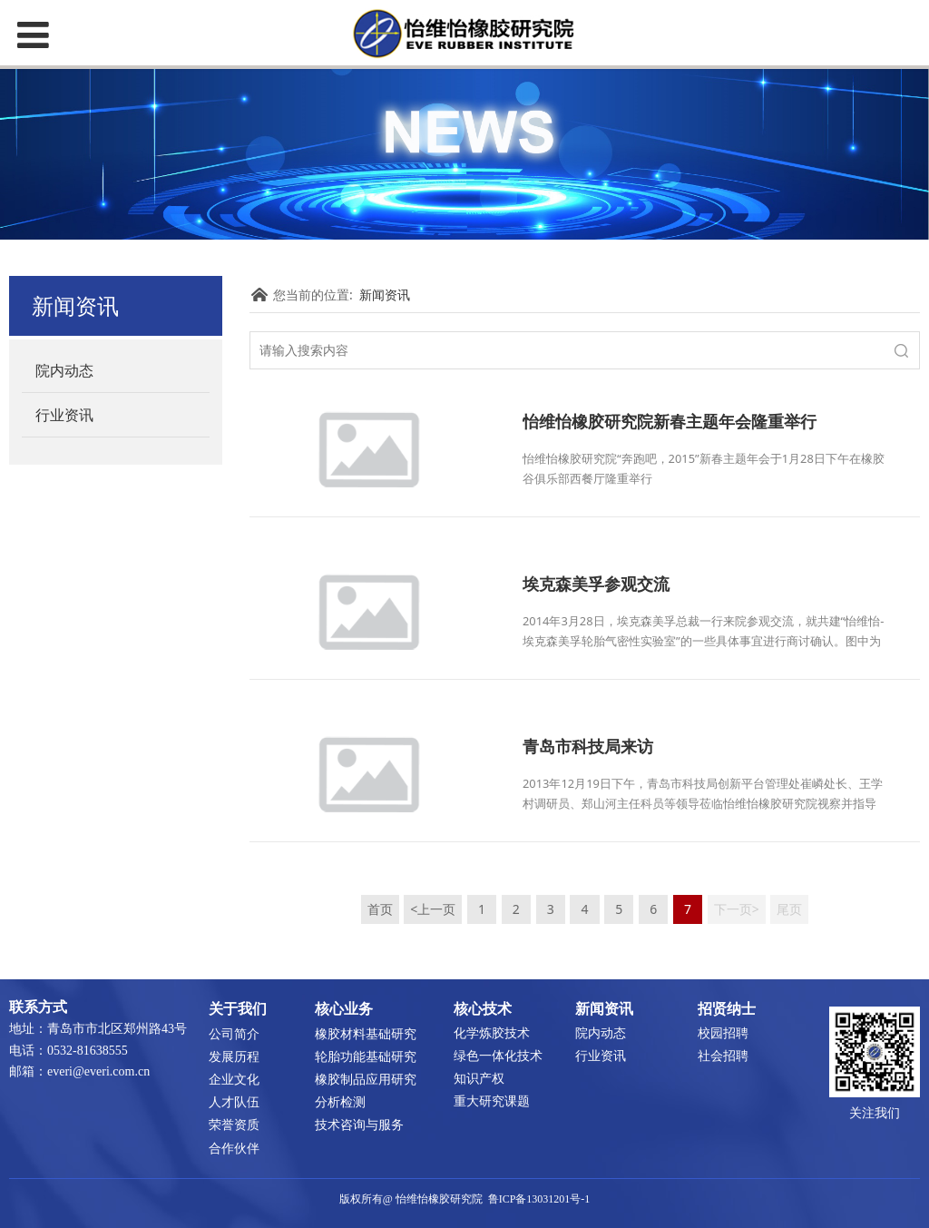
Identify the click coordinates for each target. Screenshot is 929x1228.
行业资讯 (64, 415)
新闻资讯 (384, 294)
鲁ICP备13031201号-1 (539, 1199)
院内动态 (64, 370)
